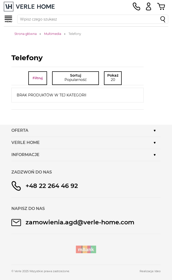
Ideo (158, 271)
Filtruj (38, 78)
